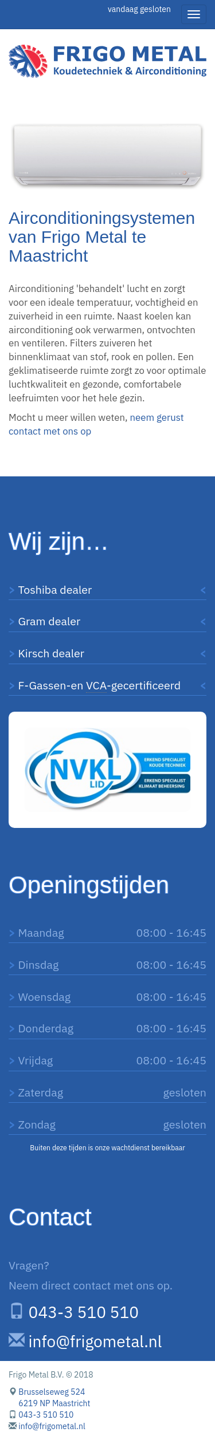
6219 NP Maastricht (54, 1403)
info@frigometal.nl (95, 1341)
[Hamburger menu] (193, 14)
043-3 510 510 (84, 1312)
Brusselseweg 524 (51, 1392)
